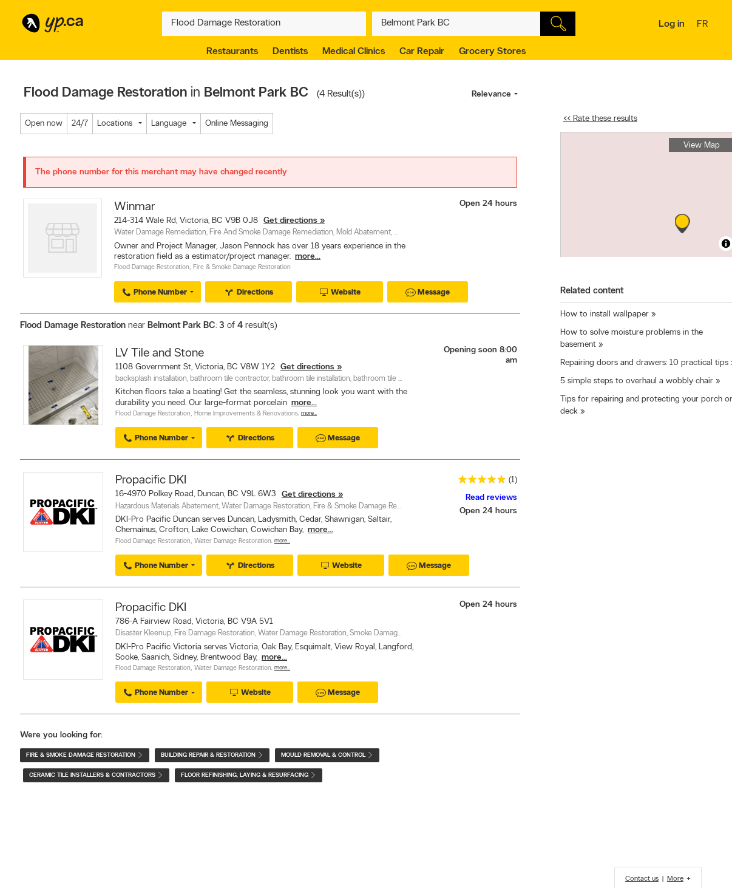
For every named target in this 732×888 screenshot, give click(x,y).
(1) (513, 480)
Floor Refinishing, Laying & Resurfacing (248, 775)
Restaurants (232, 51)
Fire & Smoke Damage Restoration (242, 267)
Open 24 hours (488, 203)
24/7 (80, 123)
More (675, 879)
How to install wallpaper (604, 314)
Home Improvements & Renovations (246, 414)
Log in (672, 24)
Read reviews (491, 497)
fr (704, 25)
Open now (44, 123)
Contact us (642, 879)
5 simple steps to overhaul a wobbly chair (636, 381)
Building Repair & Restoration (212, 755)
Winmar (134, 207)
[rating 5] (479, 482)
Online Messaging (236, 123)
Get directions (290, 220)
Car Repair (421, 51)
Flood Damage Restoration (151, 267)
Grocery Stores (492, 51)
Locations (114, 123)
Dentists (290, 51)
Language (168, 123)
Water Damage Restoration (232, 541)
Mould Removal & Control (327, 755)
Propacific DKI (150, 480)
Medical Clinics (353, 51)
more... (307, 256)
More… (309, 413)
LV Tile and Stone (159, 353)
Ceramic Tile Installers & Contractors (96, 775)
